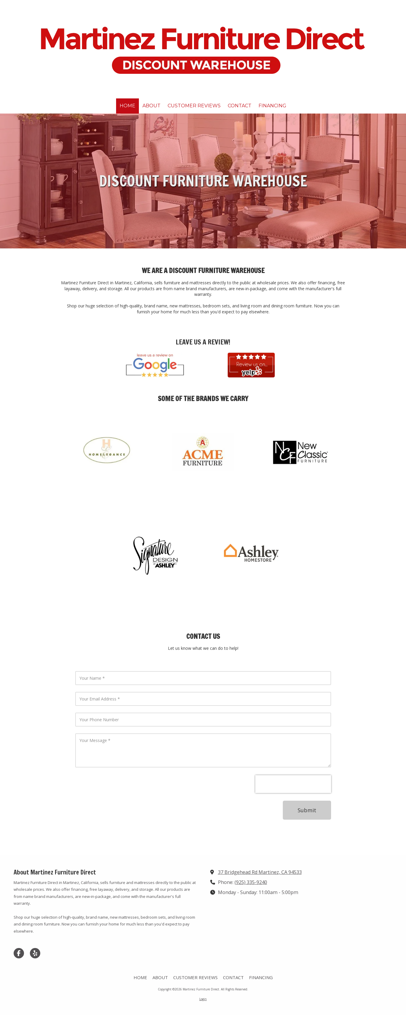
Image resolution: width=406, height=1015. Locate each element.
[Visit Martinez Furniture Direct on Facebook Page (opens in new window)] (19, 953)
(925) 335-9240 (251, 882)
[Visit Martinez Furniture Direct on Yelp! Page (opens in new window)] (35, 953)
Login (203, 999)
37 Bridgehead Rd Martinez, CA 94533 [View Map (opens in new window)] (260, 872)
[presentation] (293, 784)
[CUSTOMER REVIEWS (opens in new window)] (194, 106)
